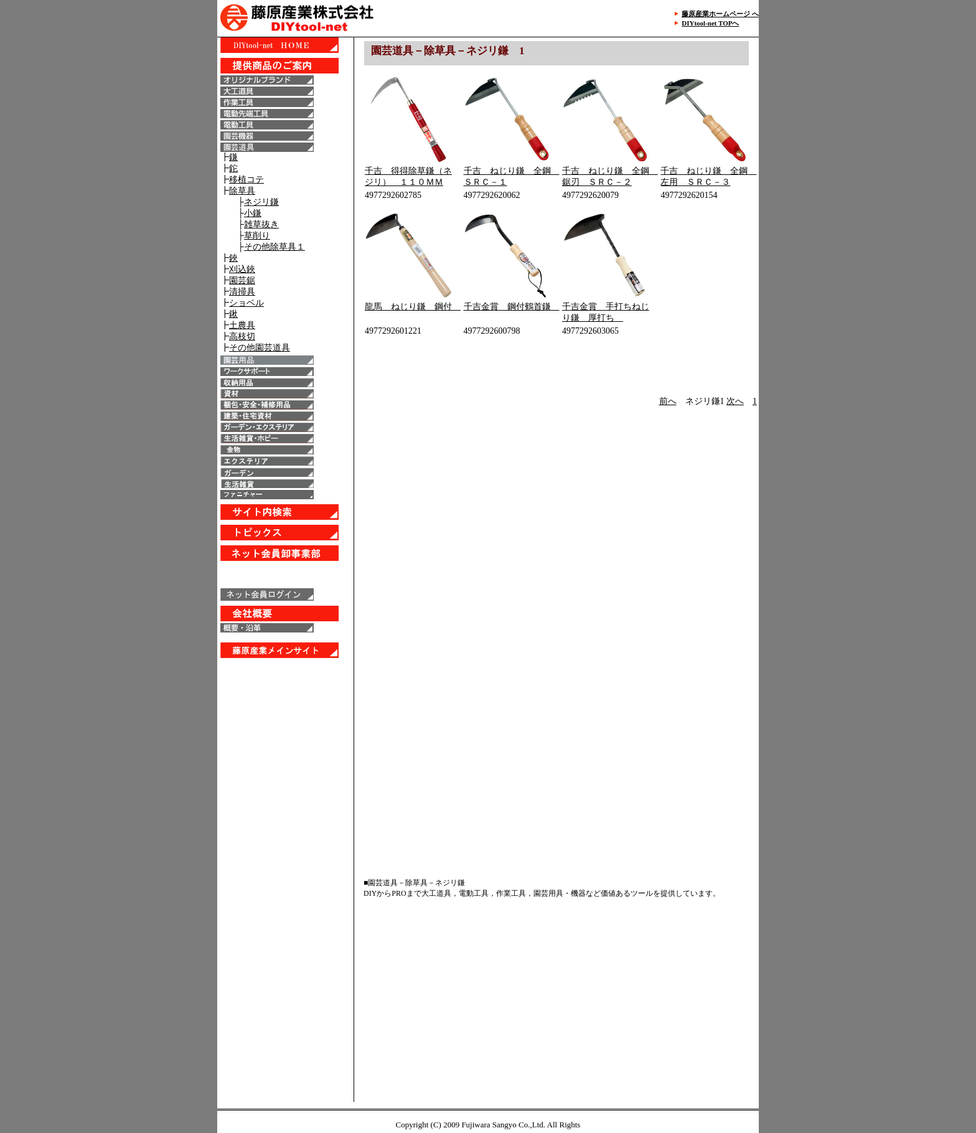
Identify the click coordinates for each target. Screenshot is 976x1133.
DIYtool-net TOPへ (710, 23)
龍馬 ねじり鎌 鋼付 (413, 306)
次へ (735, 401)
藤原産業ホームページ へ (720, 13)
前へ (668, 401)
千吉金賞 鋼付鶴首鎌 (512, 306)
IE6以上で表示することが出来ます (285, 504)
